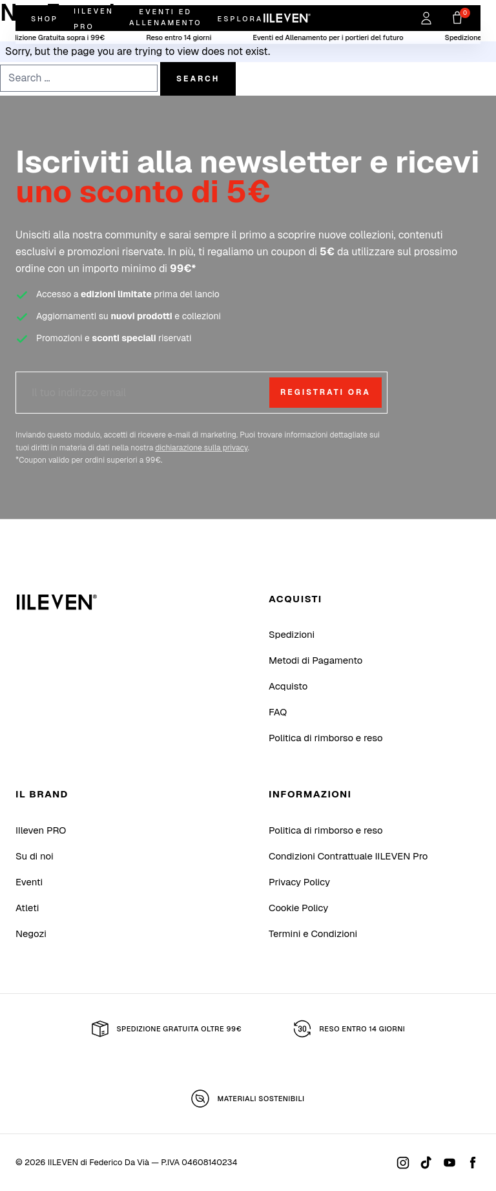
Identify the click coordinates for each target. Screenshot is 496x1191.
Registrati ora (325, 392)
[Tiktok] (426, 1162)
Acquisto (288, 686)
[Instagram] (403, 1162)
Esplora (240, 18)
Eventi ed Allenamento (165, 17)
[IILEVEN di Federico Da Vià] (57, 602)
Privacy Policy (299, 882)
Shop (44, 18)
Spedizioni (292, 634)
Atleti (27, 907)
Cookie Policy (298, 907)
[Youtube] (449, 1162)
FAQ (278, 712)
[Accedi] (426, 18)
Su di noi (35, 856)
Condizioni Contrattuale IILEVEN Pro (348, 856)
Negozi (31, 933)
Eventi (29, 882)
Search (198, 79)
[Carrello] (457, 18)
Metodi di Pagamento (315, 660)
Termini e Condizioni (313, 933)
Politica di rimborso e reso (326, 738)
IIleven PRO (41, 830)
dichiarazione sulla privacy (201, 448)
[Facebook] (472, 1162)
